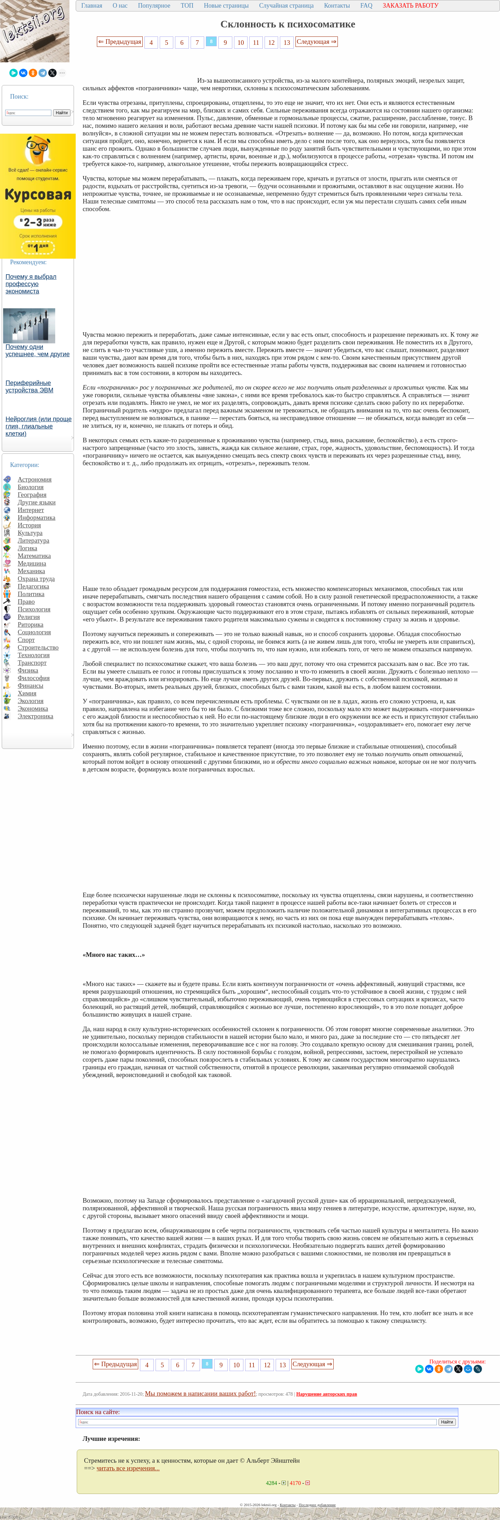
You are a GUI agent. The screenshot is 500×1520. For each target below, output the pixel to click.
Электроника (35, 716)
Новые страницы (226, 5)
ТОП (187, 5)
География (32, 494)
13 (287, 42)
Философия (34, 678)
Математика (34, 555)
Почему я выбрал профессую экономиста (31, 284)
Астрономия (35, 479)
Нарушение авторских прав (326, 1394)
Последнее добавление (317, 1505)
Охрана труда (36, 578)
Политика (31, 594)
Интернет (31, 509)
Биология (31, 487)
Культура (30, 532)
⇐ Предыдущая (119, 41)
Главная (91, 5)
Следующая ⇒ (316, 41)
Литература (33, 540)
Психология (34, 609)
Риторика (30, 624)
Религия (29, 616)
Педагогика (33, 586)
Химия (27, 693)
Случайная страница (286, 5)
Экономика (33, 708)
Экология (30, 700)
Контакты (337, 5)
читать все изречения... (128, 1468)
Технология (34, 655)
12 (271, 42)
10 (241, 42)
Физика (28, 670)
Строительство (38, 647)
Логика (27, 548)
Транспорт (32, 662)
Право (26, 601)
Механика (31, 571)
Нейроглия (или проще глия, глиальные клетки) (39, 426)
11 (256, 42)
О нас (119, 5)
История (29, 525)
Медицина (32, 563)
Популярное (154, 5)
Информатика (37, 517)
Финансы (30, 685)
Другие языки (37, 502)
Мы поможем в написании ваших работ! (200, 1393)
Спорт (26, 639)
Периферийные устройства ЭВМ (29, 386)
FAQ (366, 5)
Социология (34, 632)
